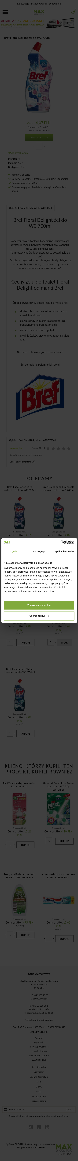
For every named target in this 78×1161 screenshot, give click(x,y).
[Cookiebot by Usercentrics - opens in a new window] (60, 542)
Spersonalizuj (39, 615)
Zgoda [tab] (14, 551)
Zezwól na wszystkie (39, 605)
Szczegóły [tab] (39, 551)
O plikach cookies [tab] (64, 551)
